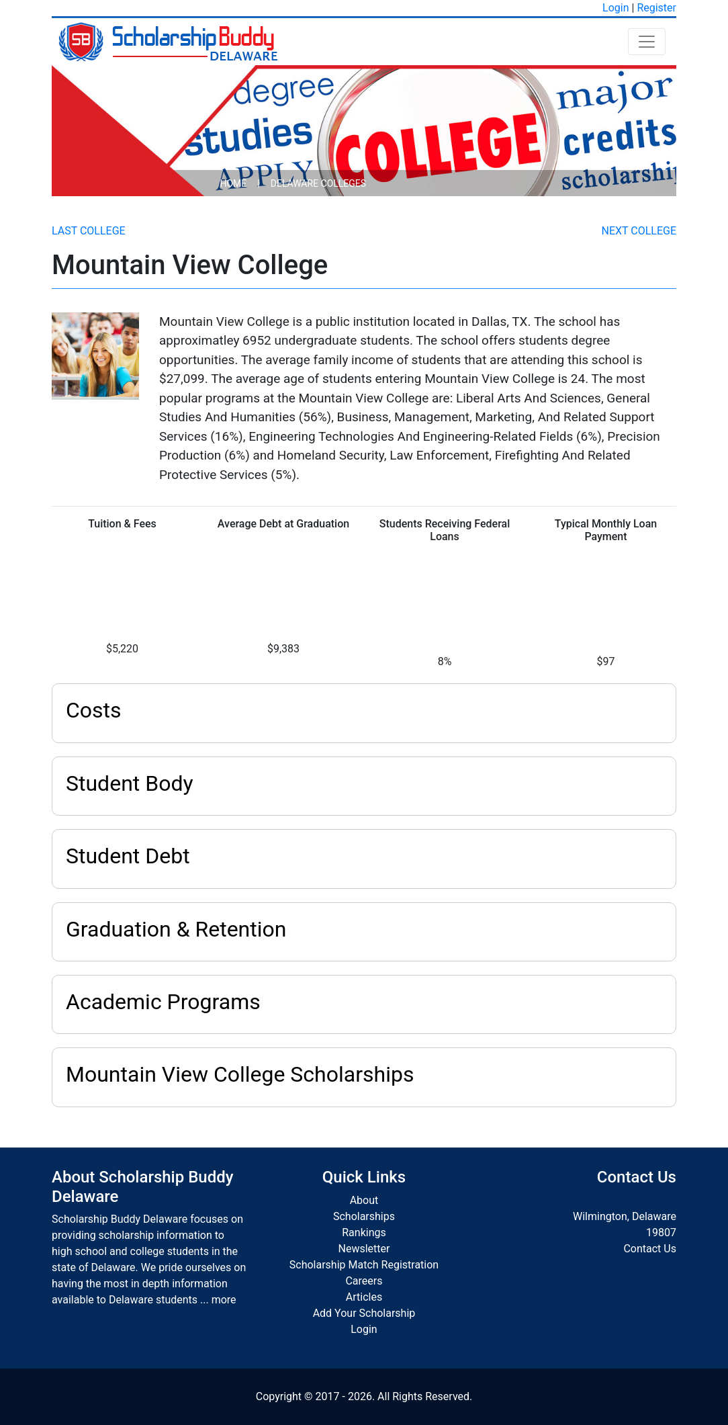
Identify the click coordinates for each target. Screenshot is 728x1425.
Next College (639, 230)
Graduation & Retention (176, 929)
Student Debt (128, 856)
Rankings (363, 1232)
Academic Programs (163, 1001)
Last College (89, 230)
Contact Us (649, 1248)
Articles (364, 1297)
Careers (363, 1281)
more (224, 1299)
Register (656, 7)
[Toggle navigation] (647, 41)
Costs (94, 710)
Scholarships (364, 1216)
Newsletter (364, 1248)
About (364, 1200)
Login (615, 7)
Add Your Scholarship (364, 1313)
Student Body (129, 783)
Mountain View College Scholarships (240, 1074)
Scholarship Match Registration (364, 1264)
